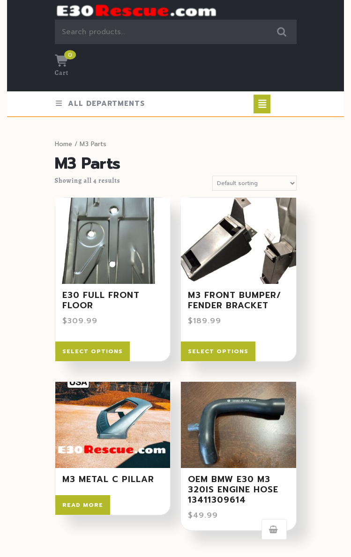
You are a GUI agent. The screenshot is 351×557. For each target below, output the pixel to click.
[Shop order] (254, 183)
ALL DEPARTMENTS (100, 103)
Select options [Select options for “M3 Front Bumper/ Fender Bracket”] (218, 351)
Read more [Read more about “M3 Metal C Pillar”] (82, 505)
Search (282, 32)
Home (63, 144)
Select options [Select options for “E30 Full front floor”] (92, 351)
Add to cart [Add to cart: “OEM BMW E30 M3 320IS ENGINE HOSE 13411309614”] (274, 529)
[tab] (262, 104)
